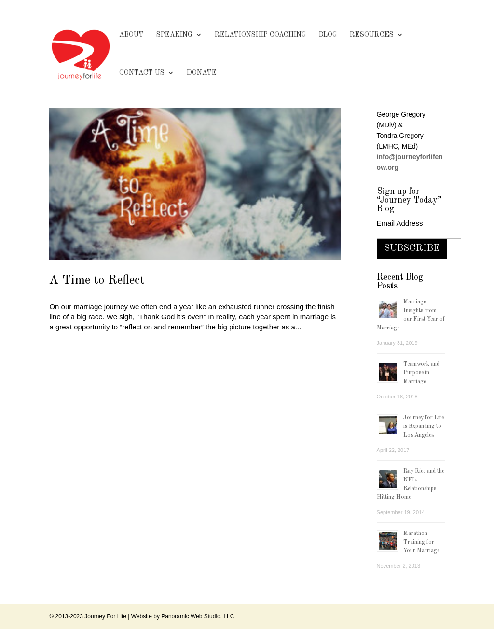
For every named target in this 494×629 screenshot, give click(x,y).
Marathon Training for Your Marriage (421, 542)
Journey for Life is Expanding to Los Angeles (423, 426)
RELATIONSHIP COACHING (260, 34)
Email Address (400, 223)
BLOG (328, 34)
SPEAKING (174, 34)
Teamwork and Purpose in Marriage (421, 372)
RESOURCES (372, 34)
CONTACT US (142, 72)
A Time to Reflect (97, 280)
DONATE (202, 72)
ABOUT (131, 34)
